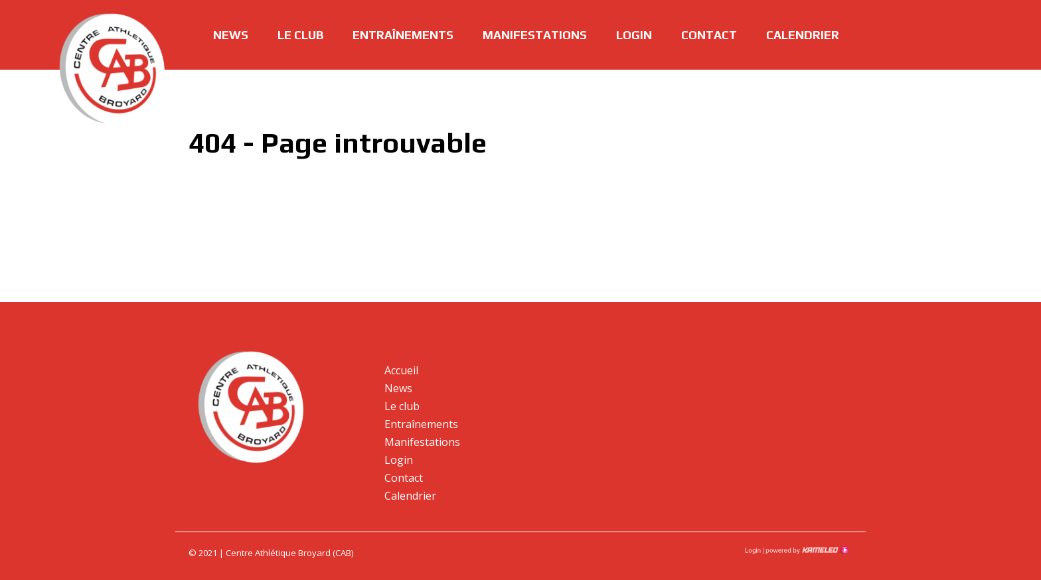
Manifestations (535, 35)
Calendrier (802, 35)
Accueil (401, 370)
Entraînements (403, 35)
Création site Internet (806, 550)
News (230, 35)
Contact (709, 35)
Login (634, 35)
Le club (300, 35)
